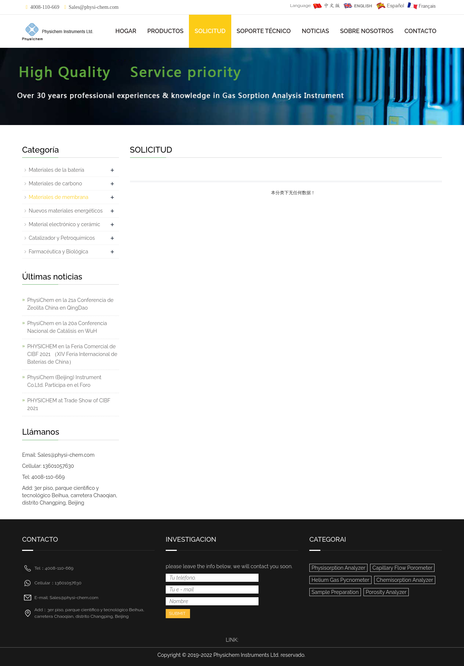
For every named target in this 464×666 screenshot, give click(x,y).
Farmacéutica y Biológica (58, 251)
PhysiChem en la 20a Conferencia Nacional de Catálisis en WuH (67, 327)
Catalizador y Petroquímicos (62, 238)
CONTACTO (420, 31)
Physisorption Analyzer (338, 568)
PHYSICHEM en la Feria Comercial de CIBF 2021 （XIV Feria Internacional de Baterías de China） (72, 354)
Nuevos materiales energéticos (66, 211)
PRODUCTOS (165, 31)
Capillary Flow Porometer (402, 568)
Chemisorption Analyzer (404, 580)
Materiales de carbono (55, 183)
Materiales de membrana (58, 197)
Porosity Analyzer (386, 592)
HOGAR (125, 31)
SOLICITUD (209, 31)
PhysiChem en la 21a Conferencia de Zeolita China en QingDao (70, 304)
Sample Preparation (335, 592)
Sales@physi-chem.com (94, 7)
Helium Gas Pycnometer (340, 580)
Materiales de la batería (56, 170)
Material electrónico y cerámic (64, 224)
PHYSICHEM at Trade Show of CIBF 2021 (68, 404)
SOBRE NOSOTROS (366, 31)
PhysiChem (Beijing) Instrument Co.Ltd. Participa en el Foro (64, 381)
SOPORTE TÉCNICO (264, 31)
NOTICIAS (315, 31)
